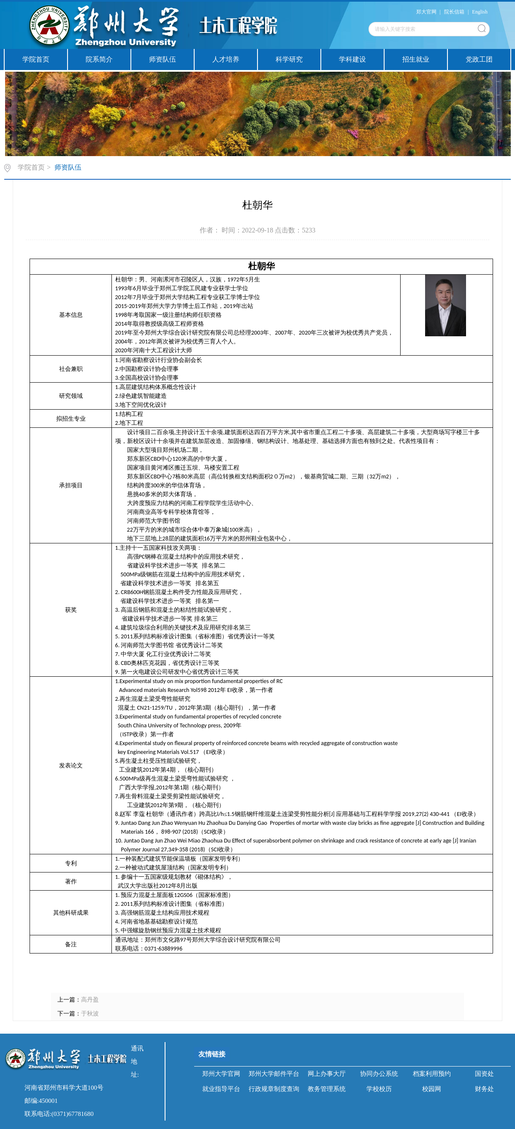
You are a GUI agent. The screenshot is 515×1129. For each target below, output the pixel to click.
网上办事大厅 (327, 1073)
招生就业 (415, 59)
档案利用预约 (432, 1073)
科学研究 (289, 59)
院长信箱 (454, 12)
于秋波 (90, 1013)
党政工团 (479, 59)
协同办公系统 (379, 1073)
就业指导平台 (221, 1089)
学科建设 (352, 59)
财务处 (484, 1089)
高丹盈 (90, 1000)
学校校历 (379, 1089)
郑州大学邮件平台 (274, 1073)
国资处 (484, 1073)
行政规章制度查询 (274, 1089)
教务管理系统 (327, 1089)
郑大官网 (426, 12)
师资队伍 (162, 59)
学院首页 (35, 59)
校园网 (431, 1089)
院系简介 (99, 59)
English (480, 12)
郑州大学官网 (221, 1073)
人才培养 (225, 59)
